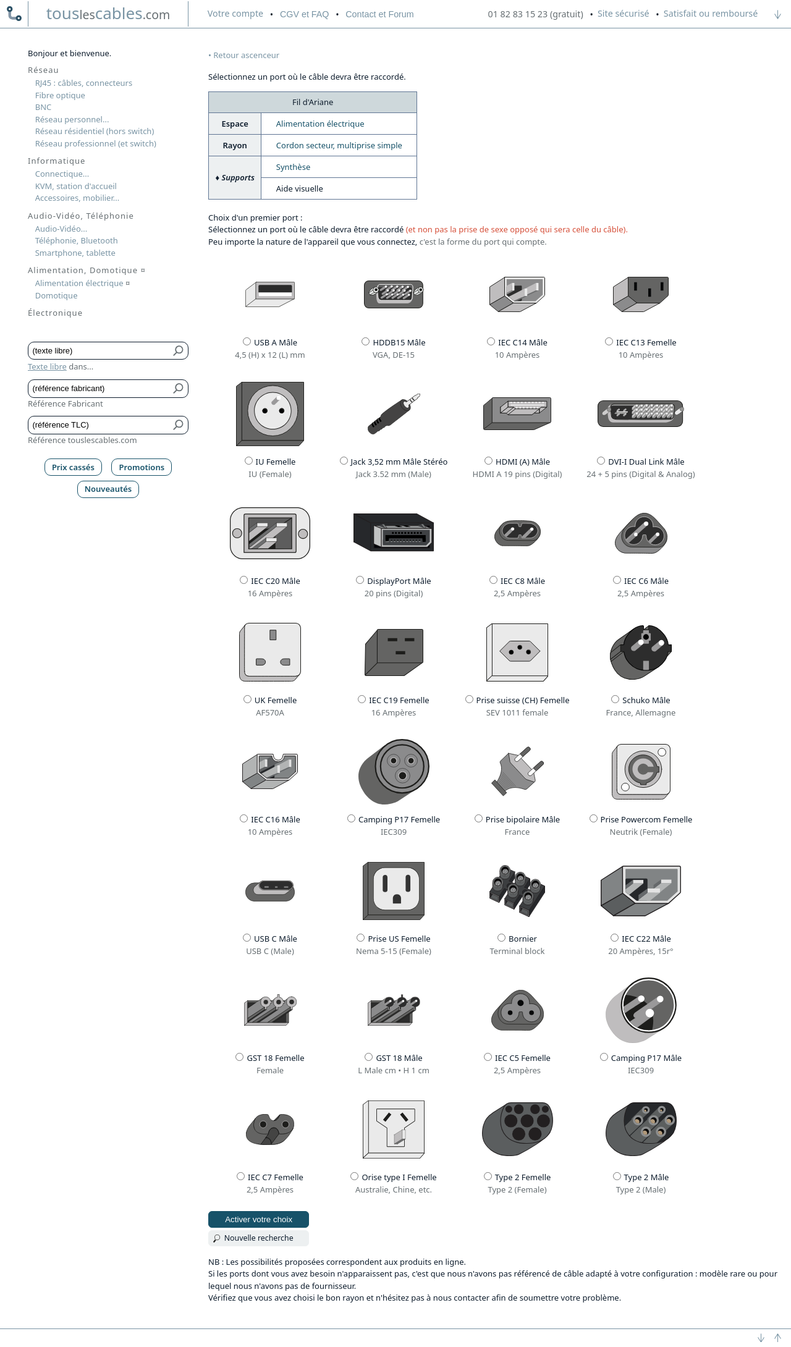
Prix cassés (73, 467)
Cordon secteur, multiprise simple (339, 145)
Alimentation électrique (320, 123)
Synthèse (293, 166)
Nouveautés (108, 488)
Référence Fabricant (65, 403)
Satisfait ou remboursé (711, 13)
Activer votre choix (258, 1219)
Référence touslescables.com (82, 439)
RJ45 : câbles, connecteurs (83, 82)
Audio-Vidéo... (61, 228)
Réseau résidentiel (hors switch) (94, 131)
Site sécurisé (623, 13)
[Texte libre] (99, 351)
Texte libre (47, 366)
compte (235, 13)
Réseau (43, 69)
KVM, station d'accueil (76, 186)
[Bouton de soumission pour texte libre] (179, 351)
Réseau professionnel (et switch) (95, 143)
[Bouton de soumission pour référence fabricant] (179, 388)
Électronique (55, 312)
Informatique (56, 160)
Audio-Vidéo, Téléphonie (81, 215)
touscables (108, 13)
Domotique (56, 295)
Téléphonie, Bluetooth (76, 240)
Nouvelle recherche (259, 1238)
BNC (43, 106)
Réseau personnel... (72, 119)
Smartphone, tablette (75, 252)
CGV (304, 14)
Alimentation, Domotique (87, 270)
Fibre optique (60, 95)
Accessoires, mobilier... (77, 197)
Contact (379, 14)
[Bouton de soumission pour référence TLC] (179, 425)
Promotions (142, 467)
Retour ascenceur (246, 55)
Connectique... (62, 173)
